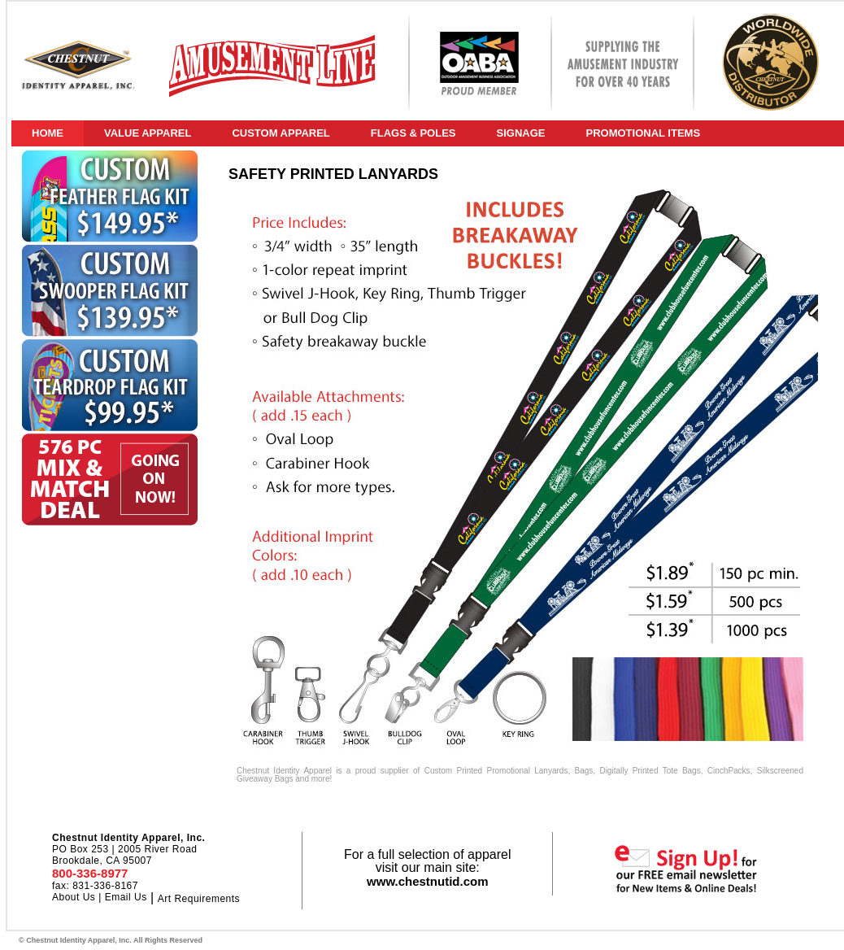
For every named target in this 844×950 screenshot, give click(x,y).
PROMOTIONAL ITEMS (642, 133)
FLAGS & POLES (413, 133)
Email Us (126, 897)
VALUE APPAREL (147, 133)
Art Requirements (199, 898)
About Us (73, 897)
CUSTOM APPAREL (280, 133)
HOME (47, 133)
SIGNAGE (521, 133)
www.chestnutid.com (427, 881)
